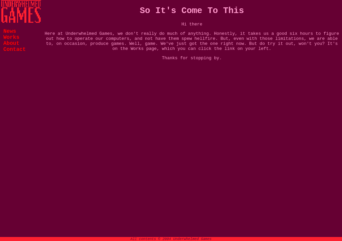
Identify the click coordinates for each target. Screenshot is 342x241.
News (9, 31)
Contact (14, 50)
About (11, 44)
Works (11, 37)
